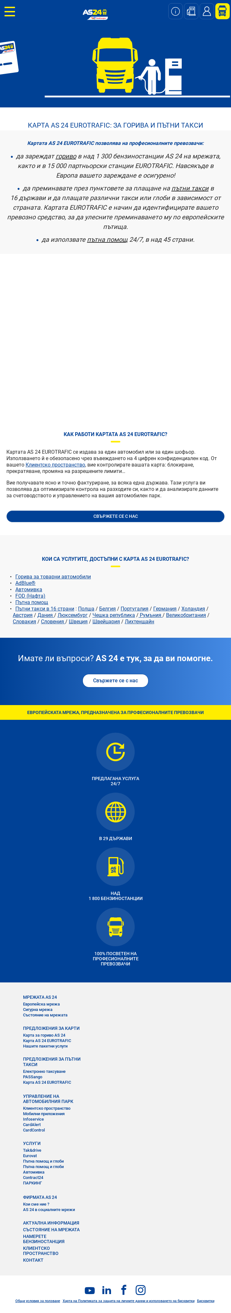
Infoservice (33, 1119)
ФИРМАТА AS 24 (40, 1197)
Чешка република (113, 615)
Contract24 (33, 1177)
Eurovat (30, 1155)
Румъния (151, 615)
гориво (66, 156)
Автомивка (28, 589)
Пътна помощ (31, 602)
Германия (165, 609)
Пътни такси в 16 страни (44, 609)
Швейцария (106, 622)
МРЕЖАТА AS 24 (40, 997)
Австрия (23, 615)
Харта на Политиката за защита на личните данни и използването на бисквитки (129, 1301)
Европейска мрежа (41, 1004)
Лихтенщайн (139, 622)
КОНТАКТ (33, 1260)
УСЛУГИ (32, 1143)
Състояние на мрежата (45, 1015)
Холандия (193, 609)
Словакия (24, 622)
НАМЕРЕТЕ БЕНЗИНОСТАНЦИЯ (44, 1239)
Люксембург (73, 615)
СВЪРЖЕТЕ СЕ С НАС (115, 516)
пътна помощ (107, 239)
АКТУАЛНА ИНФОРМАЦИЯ (51, 1222)
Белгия (107, 609)
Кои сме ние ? (36, 1204)
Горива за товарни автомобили (53, 577)
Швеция (78, 622)
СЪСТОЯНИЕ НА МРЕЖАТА (51, 1229)
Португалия (134, 609)
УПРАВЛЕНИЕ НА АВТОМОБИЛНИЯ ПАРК (48, 1099)
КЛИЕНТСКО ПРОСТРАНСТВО (41, 1251)
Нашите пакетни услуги (45, 1046)
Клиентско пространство (55, 465)
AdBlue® (25, 583)
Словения (53, 622)
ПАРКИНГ (32, 1183)
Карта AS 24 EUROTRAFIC (47, 1040)
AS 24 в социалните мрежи (49, 1209)
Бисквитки (205, 1301)
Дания (45, 615)
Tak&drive (32, 1150)
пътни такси (190, 188)
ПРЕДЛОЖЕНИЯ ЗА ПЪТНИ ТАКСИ (52, 1061)
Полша (86, 609)
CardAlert (32, 1124)
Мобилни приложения (44, 1113)
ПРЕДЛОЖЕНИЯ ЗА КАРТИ (51, 1028)
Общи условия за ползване (37, 1301)
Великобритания (186, 615)
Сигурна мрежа (37, 1009)
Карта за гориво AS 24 (44, 1035)
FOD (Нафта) (30, 596)
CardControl (34, 1130)
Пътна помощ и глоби (43, 1161)
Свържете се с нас (115, 681)
